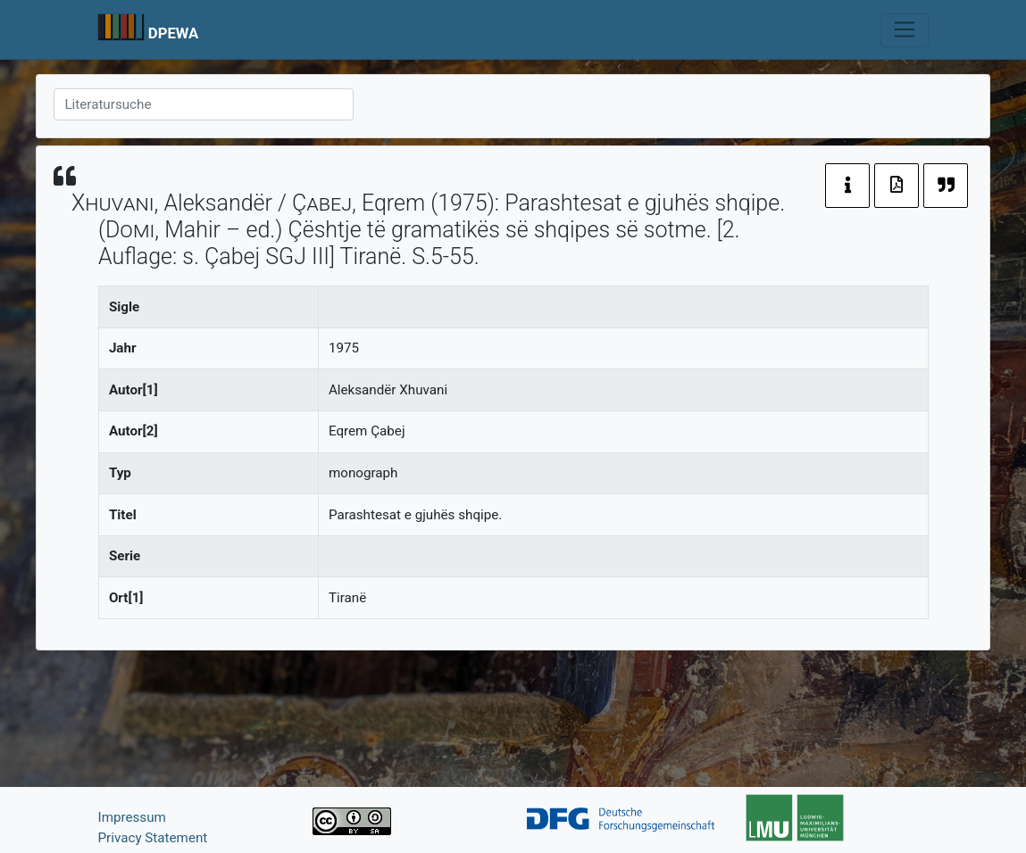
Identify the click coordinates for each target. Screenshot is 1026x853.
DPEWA (173, 33)
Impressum (132, 817)
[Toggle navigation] (904, 30)
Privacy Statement (153, 838)
